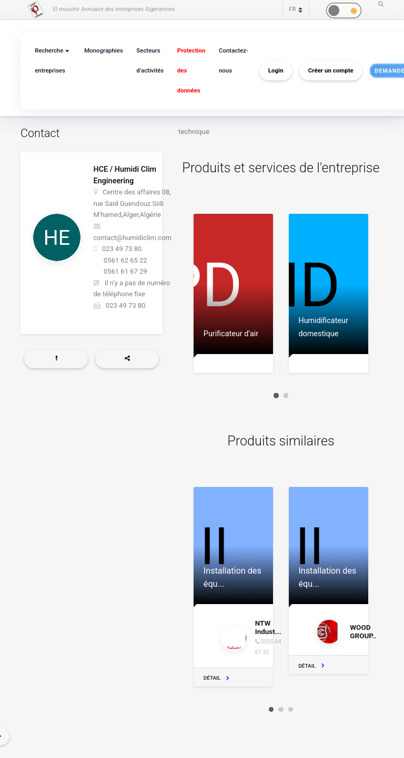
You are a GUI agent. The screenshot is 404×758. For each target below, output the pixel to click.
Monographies (101, 50)
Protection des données (186, 70)
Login (269, 71)
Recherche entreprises (49, 60)
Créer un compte (324, 71)
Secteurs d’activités (147, 60)
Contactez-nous (227, 60)
